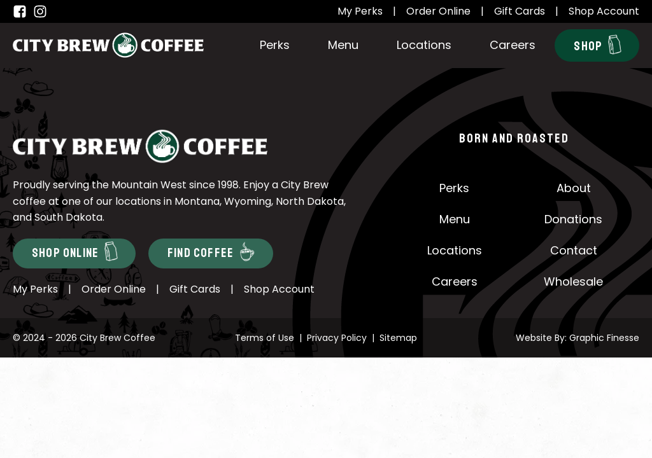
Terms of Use (264, 337)
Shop (597, 44)
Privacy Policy (337, 337)
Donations (573, 219)
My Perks (360, 11)
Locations (424, 45)
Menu (343, 45)
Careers (512, 45)
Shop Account (604, 11)
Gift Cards (519, 11)
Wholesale (573, 281)
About (573, 188)
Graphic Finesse (604, 337)
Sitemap (398, 337)
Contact (573, 250)
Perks (275, 45)
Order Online (438, 11)
